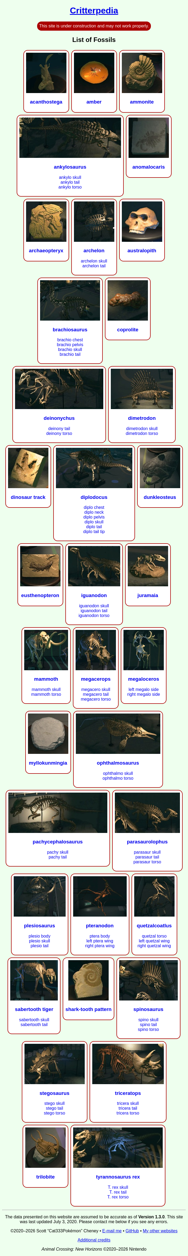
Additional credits (94, 1240)
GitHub (132, 1231)
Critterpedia (94, 10)
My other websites (160, 1231)
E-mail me (112, 1231)
